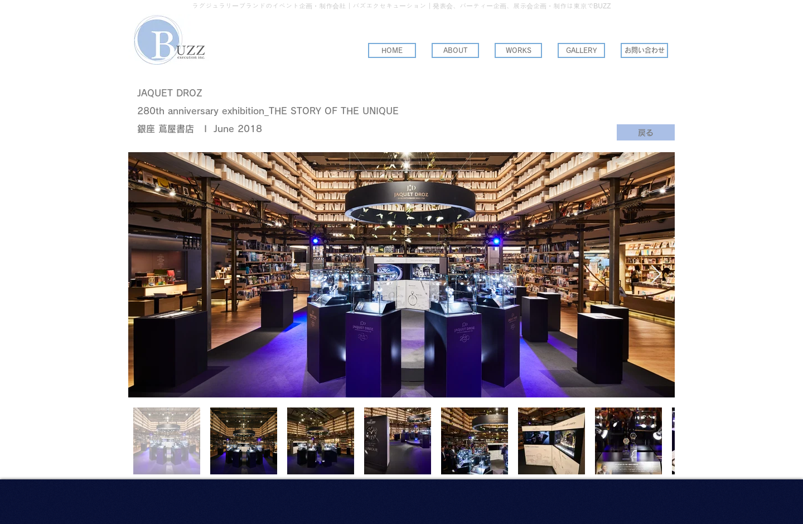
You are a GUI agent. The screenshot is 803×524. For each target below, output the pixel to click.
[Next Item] (656, 275)
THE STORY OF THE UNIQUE (334, 110)
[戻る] (646, 132)
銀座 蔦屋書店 (165, 128)
